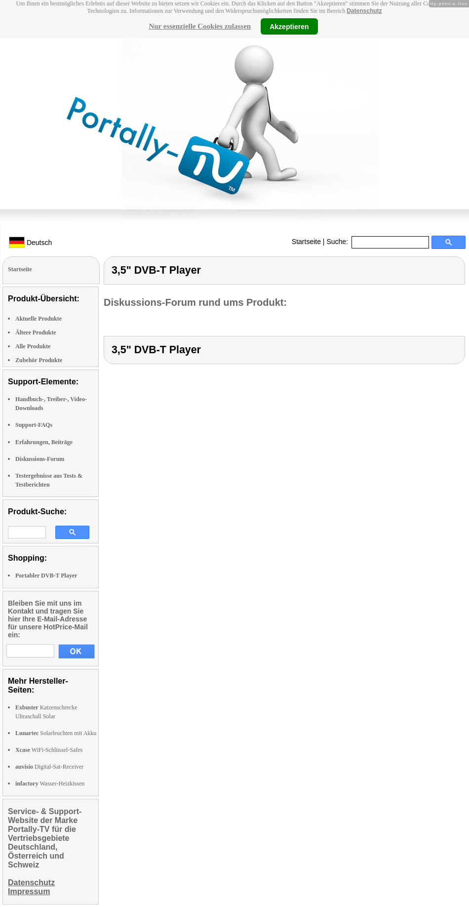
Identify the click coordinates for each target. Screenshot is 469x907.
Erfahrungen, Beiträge (44, 442)
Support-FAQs (33, 424)
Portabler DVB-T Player (46, 575)
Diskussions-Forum (39, 458)
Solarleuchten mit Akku (55, 733)
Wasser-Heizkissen (49, 783)
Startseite (306, 242)
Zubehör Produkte (38, 360)
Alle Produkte (32, 346)
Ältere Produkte (35, 332)
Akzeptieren (289, 26)
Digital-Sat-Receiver (49, 766)
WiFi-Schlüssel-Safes (48, 749)
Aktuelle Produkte (38, 318)
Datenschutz (364, 10)
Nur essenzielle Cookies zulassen (200, 26)
